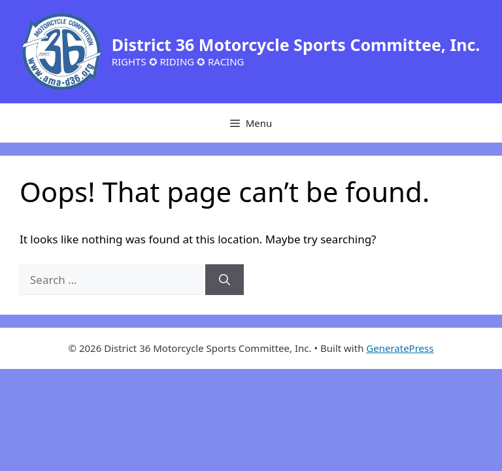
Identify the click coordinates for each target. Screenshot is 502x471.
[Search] (224, 280)
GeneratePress (399, 348)
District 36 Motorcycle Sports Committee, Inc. (296, 44)
